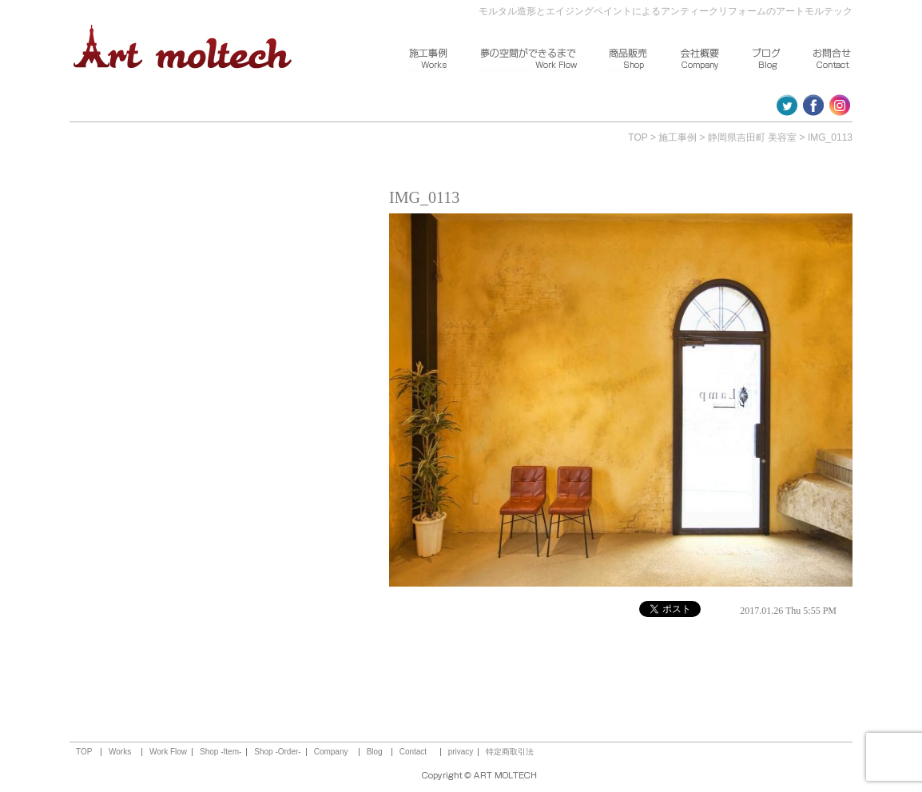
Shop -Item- (220, 752)
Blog (375, 752)
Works (120, 752)
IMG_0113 (830, 137)
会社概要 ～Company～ (701, 60)
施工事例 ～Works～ (429, 60)
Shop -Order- (277, 752)
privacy (461, 752)
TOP (637, 137)
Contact (413, 752)
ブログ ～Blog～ (767, 60)
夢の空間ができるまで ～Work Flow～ (529, 60)
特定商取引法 (510, 752)
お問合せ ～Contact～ (832, 60)
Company (331, 752)
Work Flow (168, 752)
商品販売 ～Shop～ (629, 60)
